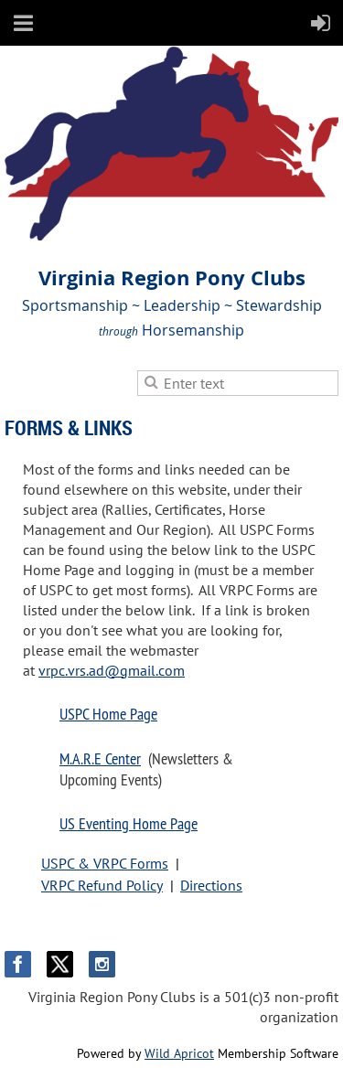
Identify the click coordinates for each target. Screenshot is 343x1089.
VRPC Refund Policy (102, 885)
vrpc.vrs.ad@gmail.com (111, 670)
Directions (211, 885)
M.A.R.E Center (100, 758)
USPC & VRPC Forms (104, 863)
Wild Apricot (179, 1053)
